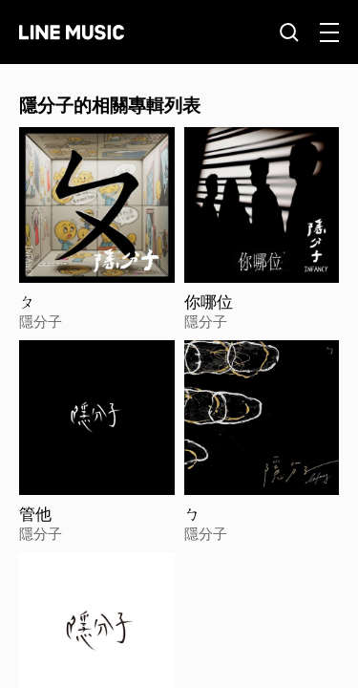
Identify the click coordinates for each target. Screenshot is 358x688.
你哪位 (208, 302)
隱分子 (40, 321)
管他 (35, 514)
